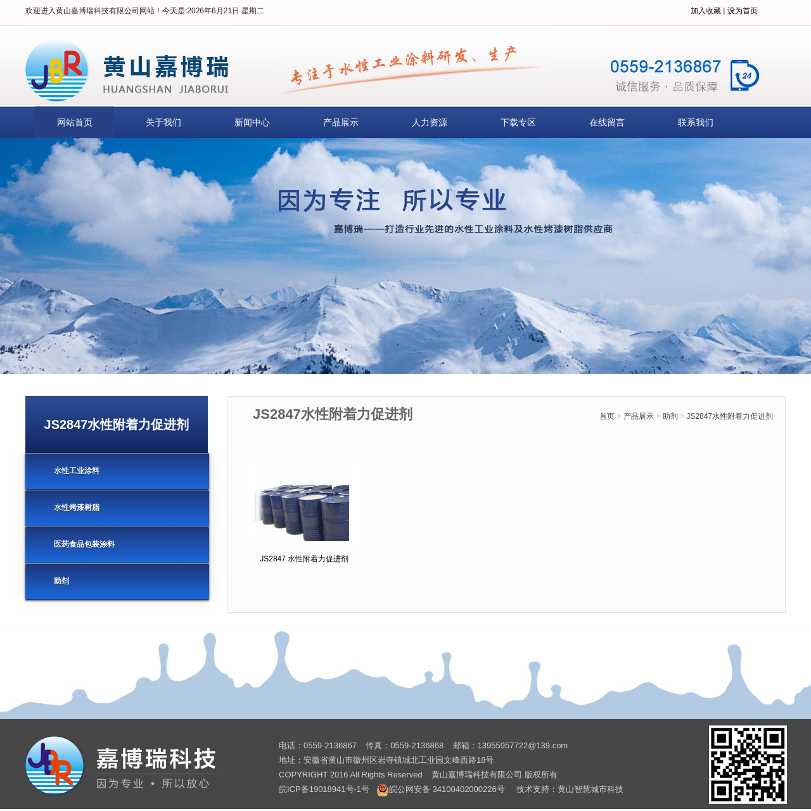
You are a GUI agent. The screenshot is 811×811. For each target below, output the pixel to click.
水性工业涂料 (76, 470)
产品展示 (341, 122)
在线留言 (607, 122)
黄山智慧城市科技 (590, 789)
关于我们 (163, 122)
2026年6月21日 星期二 (225, 10)
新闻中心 (252, 122)
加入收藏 (706, 10)
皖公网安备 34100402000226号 (440, 789)
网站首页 (75, 122)
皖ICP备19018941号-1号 (324, 789)
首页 (607, 416)
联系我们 (695, 122)
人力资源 (429, 122)
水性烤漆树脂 (76, 507)
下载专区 (518, 122)
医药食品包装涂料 (84, 544)
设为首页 (742, 10)
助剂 (670, 416)
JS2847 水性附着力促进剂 (304, 558)
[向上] (784, 784)
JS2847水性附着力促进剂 (729, 416)
